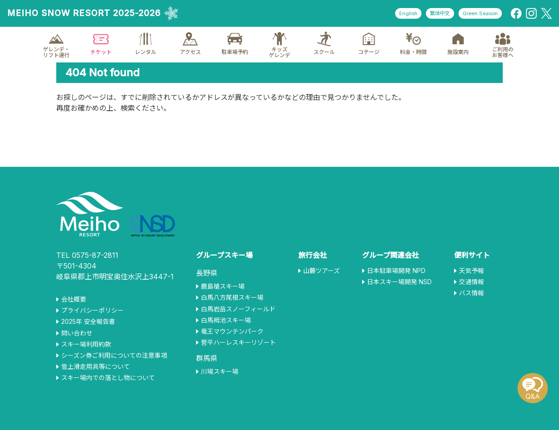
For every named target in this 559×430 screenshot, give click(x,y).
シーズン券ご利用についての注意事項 (114, 355)
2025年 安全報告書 (88, 321)
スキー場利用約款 (86, 344)
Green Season (477, 13)
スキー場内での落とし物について (108, 378)
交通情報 (471, 282)
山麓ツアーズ (321, 271)
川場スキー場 (219, 371)
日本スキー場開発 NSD (399, 282)
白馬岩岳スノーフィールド (238, 309)
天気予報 (471, 271)
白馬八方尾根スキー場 (232, 297)
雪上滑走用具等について (95, 367)
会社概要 (73, 299)
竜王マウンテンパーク (232, 331)
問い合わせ (76, 333)
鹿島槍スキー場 (223, 286)
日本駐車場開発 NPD (396, 271)
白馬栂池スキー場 (226, 320)
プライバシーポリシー (92, 310)
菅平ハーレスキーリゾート (238, 342)
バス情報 (471, 293)
